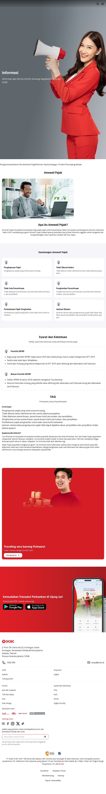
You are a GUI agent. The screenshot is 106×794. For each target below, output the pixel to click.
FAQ (55, 690)
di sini (61, 764)
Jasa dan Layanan (9, 690)
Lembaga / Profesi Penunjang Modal (65, 164)
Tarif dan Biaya (8, 694)
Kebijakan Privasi (59, 771)
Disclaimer (44, 771)
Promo (4, 686)
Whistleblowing (48, 775)
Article (56, 699)
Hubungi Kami (7, 719)
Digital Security (59, 703)
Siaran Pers (18, 164)
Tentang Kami (7, 679)
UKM (4, 670)
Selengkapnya (13, 555)
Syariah (5, 674)
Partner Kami (42, 164)
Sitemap (61, 775)
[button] (45, 736)
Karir (55, 694)
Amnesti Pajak (29, 164)
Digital (56, 674)
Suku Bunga (6, 703)
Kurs (3, 699)
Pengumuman (6, 164)
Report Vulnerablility (53, 780)
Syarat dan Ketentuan (62, 686)
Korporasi (57, 670)
